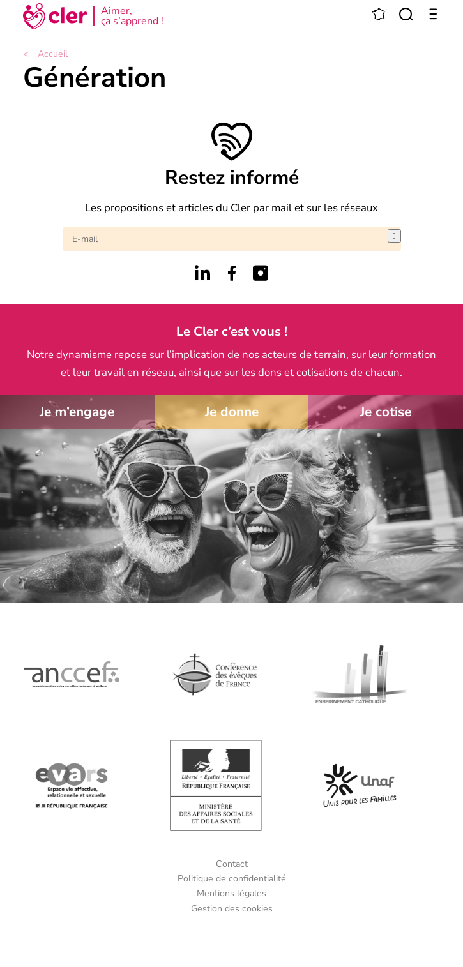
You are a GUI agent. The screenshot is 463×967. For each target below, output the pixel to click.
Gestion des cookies (232, 909)
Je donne (232, 412)
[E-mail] (225, 239)
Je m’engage (77, 412)
